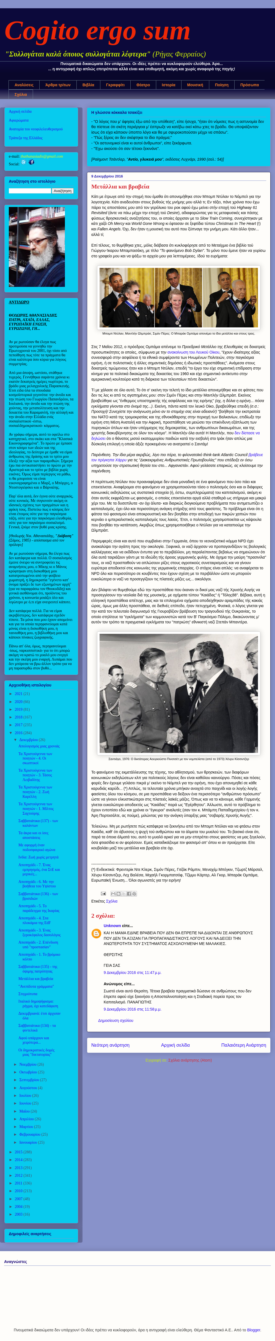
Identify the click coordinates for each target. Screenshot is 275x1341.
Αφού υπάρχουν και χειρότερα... (33, 1040)
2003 (19, 1214)
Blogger (253, 1330)
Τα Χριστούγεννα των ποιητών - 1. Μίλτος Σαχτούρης (36, 808)
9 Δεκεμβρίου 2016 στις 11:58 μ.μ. (132, 1009)
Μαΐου (25, 1111)
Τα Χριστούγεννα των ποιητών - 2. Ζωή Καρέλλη (35, 792)
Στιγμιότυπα (27, 994)
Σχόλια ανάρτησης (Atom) (190, 1060)
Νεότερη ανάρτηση (110, 1045)
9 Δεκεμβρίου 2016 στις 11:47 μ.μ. (132, 972)
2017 (19, 725)
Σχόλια (21, 94)
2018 (19, 717)
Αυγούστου (28, 1088)
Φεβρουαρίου (30, 1134)
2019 (19, 709)
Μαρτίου (26, 1127)
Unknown (112, 925)
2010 (19, 1191)
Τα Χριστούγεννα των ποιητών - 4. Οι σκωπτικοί (35, 758)
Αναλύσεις (24, 85)
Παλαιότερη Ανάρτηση (243, 1045)
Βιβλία (88, 85)
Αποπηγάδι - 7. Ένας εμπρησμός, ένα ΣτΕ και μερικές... (39, 869)
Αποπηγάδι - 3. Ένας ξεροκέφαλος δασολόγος (39, 932)
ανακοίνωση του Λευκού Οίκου (193, 352)
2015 (19, 1152)
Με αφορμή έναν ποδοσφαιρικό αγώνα (36, 847)
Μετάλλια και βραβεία (35, 979)
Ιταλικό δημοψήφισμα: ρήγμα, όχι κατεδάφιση (38, 1003)
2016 (19, 733)
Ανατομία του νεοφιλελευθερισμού (36, 129)
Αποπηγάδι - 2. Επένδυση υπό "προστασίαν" (38, 944)
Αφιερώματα (19, 120)
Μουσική (195, 85)
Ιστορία (168, 85)
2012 (19, 1175)
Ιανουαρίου (28, 1142)
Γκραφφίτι (115, 85)
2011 (19, 1183)
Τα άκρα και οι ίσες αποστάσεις (33, 835)
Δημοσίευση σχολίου (115, 1020)
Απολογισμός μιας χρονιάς (39, 746)
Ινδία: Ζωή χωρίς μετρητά (38, 857)
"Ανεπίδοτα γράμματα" (36, 986)
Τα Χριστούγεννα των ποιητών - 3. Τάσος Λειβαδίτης (35, 775)
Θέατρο (143, 85)
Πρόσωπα (249, 85)
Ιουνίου (25, 1103)
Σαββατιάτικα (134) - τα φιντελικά (37, 1028)
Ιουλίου (25, 1096)
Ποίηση (222, 85)
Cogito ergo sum (97, 30)
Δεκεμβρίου (29, 740)
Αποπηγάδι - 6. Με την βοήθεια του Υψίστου (37, 884)
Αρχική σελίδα (175, 1045)
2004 (19, 1207)
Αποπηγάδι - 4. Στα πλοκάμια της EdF (34, 920)
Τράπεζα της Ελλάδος (26, 138)
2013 (19, 1168)
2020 (19, 702)
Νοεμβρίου (28, 1064)
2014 (19, 1160)
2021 (19, 694)
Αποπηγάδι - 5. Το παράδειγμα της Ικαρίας (38, 908)
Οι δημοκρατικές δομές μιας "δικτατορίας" (36, 1052)
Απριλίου (27, 1119)
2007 (19, 1199)
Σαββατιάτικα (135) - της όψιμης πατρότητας (37, 969)
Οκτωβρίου (28, 1072)
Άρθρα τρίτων (58, 85)
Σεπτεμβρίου (29, 1080)
